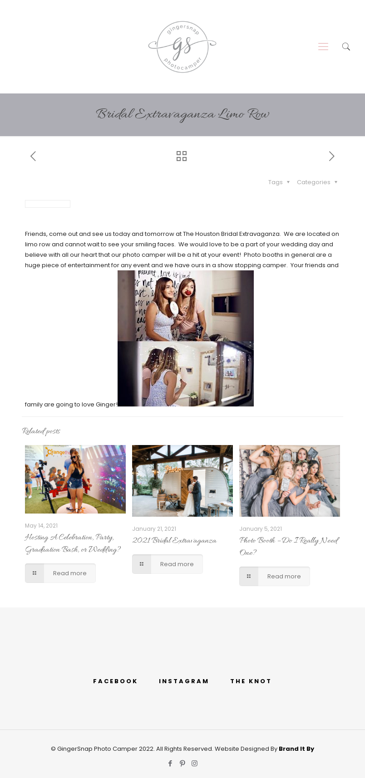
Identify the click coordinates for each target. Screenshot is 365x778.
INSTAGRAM (184, 681)
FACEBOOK (115, 681)
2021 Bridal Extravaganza (174, 541)
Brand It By (296, 748)
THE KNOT (251, 681)
